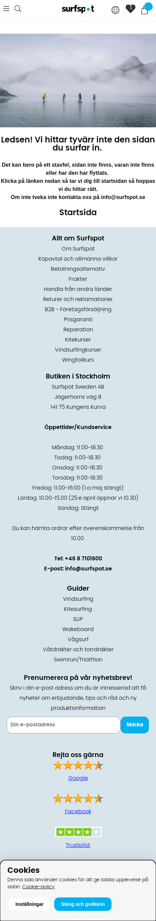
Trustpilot (78, 845)
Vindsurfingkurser (78, 350)
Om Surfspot (78, 249)
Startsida (78, 213)
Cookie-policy (38, 886)
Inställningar (29, 904)
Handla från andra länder (78, 289)
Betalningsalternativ (78, 269)
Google (78, 778)
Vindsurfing (78, 599)
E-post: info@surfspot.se (78, 568)
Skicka (134, 724)
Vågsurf (78, 639)
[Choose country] (115, 10)
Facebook (78, 811)
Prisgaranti (78, 319)
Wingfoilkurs (78, 360)
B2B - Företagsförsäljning (78, 309)
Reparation (78, 329)
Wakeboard (78, 629)
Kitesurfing (78, 609)
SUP (78, 619)
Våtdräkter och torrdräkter (78, 649)
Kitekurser (78, 339)
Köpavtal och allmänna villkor (78, 259)
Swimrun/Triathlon (78, 659)
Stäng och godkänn (83, 904)
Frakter (78, 279)
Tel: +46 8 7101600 (78, 558)
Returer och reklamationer (78, 299)
